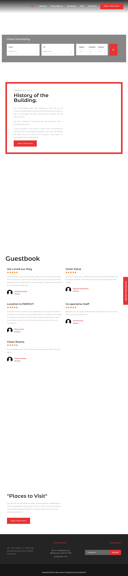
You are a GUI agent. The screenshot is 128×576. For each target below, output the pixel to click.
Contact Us (92, 6)
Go (113, 50)
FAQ (82, 6)
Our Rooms (71, 6)
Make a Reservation (111, 6)
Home (32, 6)
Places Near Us (57, 6)
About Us (42, 6)
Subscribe (115, 552)
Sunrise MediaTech (80, 572)
